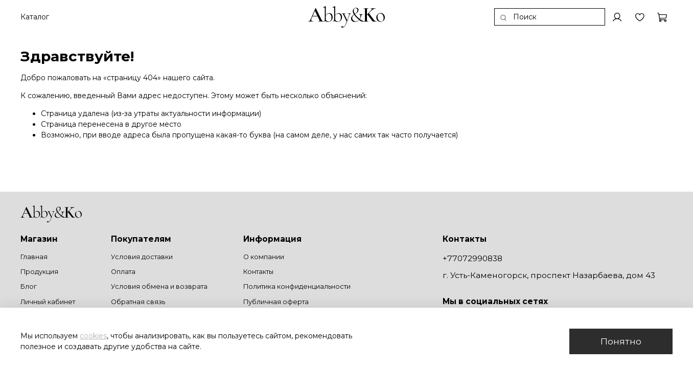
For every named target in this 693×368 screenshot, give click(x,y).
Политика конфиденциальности (297, 286)
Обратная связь (138, 302)
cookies (93, 335)
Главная (34, 257)
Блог (28, 286)
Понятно (620, 341)
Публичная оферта (276, 302)
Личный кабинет (47, 302)
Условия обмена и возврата (159, 286)
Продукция (39, 271)
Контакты (258, 271)
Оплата (123, 271)
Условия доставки (142, 257)
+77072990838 (472, 258)
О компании (263, 257)
